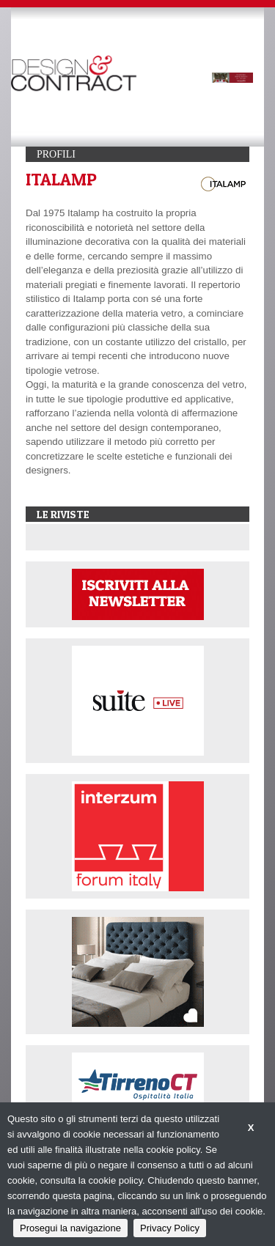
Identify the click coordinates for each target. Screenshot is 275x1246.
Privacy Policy (169, 1228)
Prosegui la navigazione (70, 1228)
